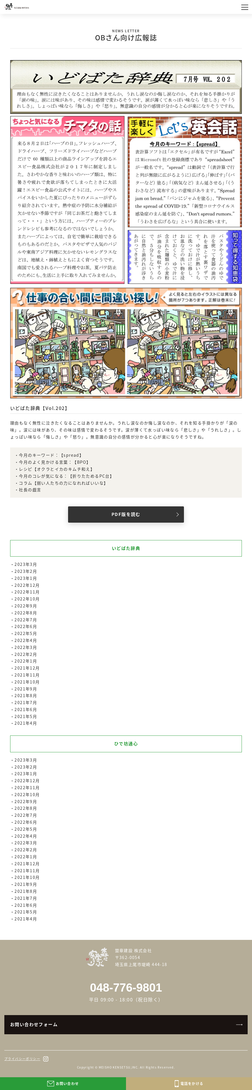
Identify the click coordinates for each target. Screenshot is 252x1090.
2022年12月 (27, 585)
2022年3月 (25, 647)
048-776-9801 (126, 987)
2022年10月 (27, 599)
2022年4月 (25, 640)
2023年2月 (25, 571)
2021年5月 (25, 716)
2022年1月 (25, 661)
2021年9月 (25, 689)
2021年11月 (27, 675)
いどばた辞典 (126, 548)
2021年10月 (27, 682)
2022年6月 (25, 626)
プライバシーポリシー (22, 1058)
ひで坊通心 (126, 743)
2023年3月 (25, 564)
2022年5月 (25, 633)
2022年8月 (25, 613)
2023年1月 (25, 578)
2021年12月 (27, 668)
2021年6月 (25, 709)
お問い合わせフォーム (34, 1024)
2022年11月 (27, 592)
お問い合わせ (63, 1083)
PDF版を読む (126, 514)
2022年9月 (25, 606)
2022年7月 (25, 620)
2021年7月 (25, 702)
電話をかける (189, 1083)
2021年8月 (25, 695)
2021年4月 (25, 723)
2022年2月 (25, 654)
